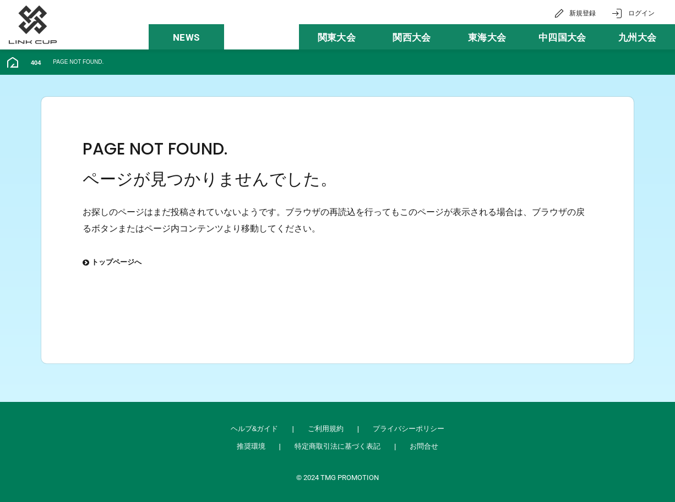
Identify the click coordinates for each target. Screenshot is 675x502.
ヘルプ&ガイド (255, 428)
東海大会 (487, 37)
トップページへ (112, 263)
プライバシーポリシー (408, 428)
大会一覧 (261, 37)
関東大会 (337, 37)
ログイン (641, 13)
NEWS (186, 37)
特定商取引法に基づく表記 (337, 446)
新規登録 (582, 13)
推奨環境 (251, 446)
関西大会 (412, 37)
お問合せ (424, 446)
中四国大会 (562, 37)
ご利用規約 (326, 428)
